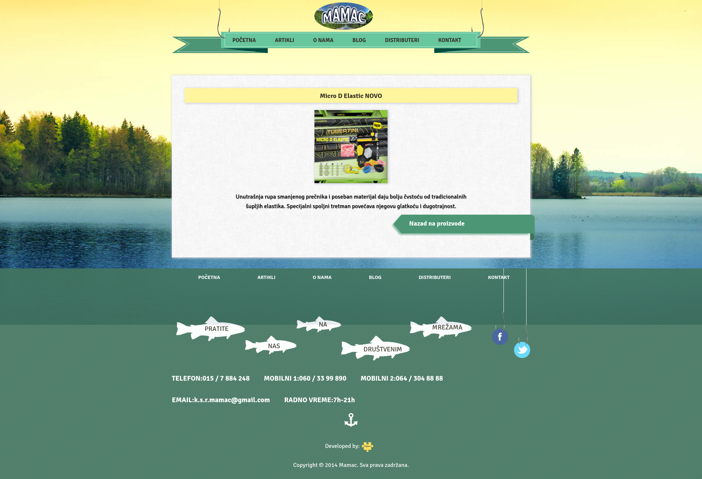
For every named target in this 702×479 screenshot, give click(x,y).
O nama (323, 40)
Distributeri (402, 40)
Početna (244, 40)
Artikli (284, 40)
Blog (359, 40)
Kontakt (449, 40)
